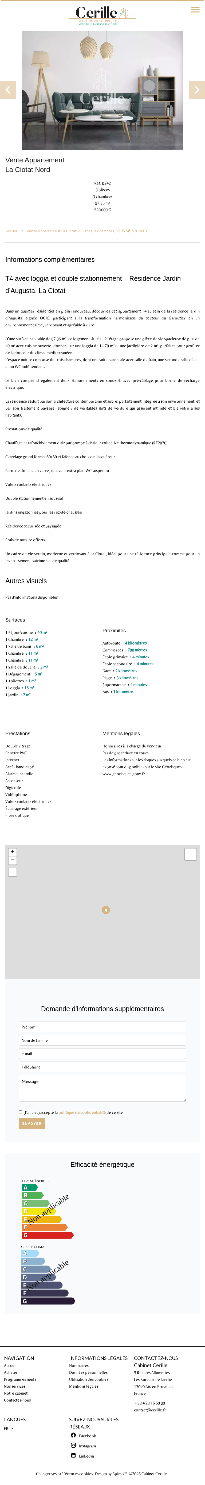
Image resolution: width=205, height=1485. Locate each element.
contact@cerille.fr (150, 1409)
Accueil (11, 231)
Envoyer (32, 1124)
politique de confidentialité (82, 1112)
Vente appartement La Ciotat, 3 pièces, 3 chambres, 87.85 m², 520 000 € (87, 231)
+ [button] (12, 852)
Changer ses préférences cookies (64, 1473)
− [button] (12, 860)
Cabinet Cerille (150, 1365)
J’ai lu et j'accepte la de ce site (74, 1112)
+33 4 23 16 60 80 (149, 1402)
